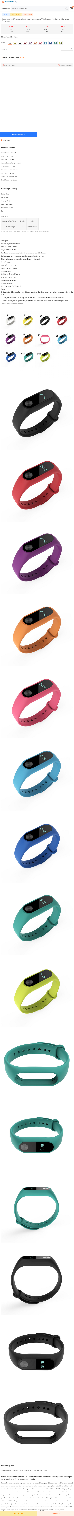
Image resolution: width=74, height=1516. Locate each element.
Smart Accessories (25, 1470)
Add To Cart (19, 1513)
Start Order (55, 1513)
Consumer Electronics (40, 1470)
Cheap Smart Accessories (9, 1470)
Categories (5, 8)
